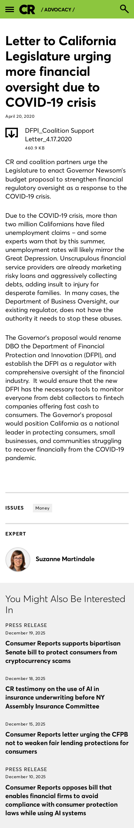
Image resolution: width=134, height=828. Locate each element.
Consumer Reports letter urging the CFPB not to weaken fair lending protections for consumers (67, 742)
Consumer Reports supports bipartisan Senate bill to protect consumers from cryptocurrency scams (62, 651)
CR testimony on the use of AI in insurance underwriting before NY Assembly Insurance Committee (55, 697)
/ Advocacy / (58, 10)
